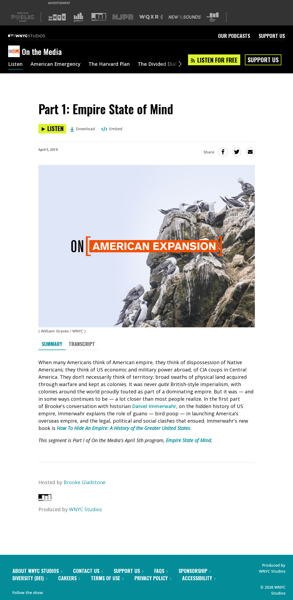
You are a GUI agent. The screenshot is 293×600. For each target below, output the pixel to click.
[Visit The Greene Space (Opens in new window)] (213, 17)
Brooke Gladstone (85, 482)
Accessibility (199, 578)
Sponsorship (195, 570)
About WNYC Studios (37, 570)
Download (82, 128)
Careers (69, 578)
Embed (111, 128)
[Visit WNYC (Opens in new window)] (57, 17)
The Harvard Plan (109, 64)
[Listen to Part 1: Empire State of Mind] (52, 128)
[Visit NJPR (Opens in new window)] (123, 17)
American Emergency (56, 64)
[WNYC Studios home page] (33, 35)
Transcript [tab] (82, 343)
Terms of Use (107, 578)
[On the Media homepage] (15, 51)
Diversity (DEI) (29, 578)
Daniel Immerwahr (154, 406)
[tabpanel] (146, 401)
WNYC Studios (85, 509)
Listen (15, 64)
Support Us (272, 35)
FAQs (161, 570)
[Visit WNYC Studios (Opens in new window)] (98, 17)
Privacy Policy (152, 578)
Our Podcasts (234, 35)
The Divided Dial (157, 64)
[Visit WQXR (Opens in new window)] (150, 17)
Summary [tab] (52, 343)
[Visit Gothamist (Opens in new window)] (78, 17)
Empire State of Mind (188, 440)
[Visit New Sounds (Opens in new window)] (185, 17)
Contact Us (88, 570)
